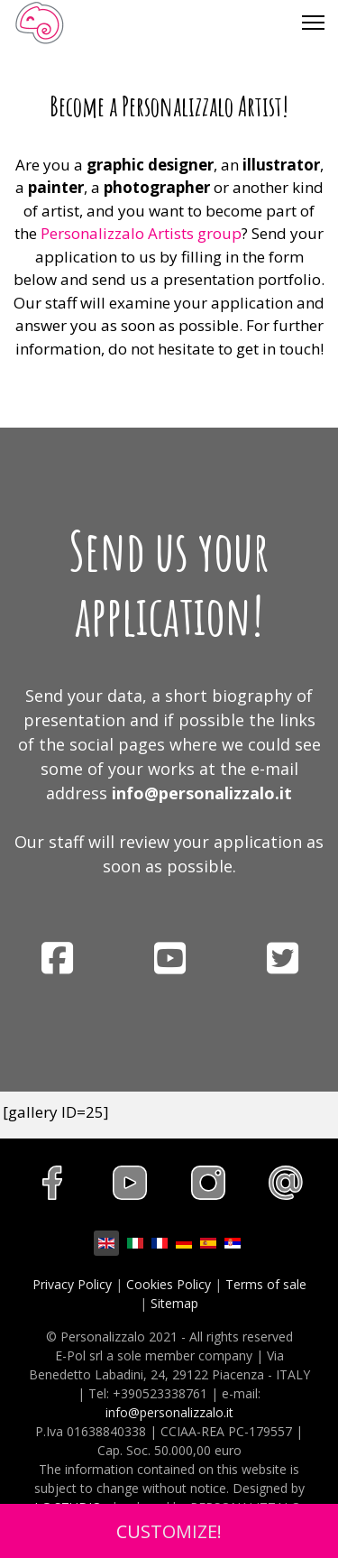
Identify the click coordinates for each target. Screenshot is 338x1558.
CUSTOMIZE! (169, 1531)
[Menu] (313, 22)
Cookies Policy (168, 1284)
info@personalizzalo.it (202, 793)
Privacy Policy (72, 1284)
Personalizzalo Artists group (141, 233)
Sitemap (174, 1303)
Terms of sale (265, 1284)
